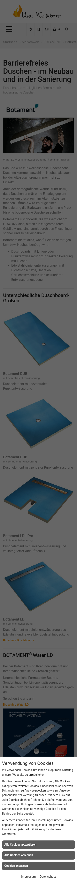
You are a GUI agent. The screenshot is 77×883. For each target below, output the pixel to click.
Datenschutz (48, 876)
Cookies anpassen (16, 865)
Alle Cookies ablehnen (18, 855)
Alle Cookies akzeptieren (20, 844)
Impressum (28, 876)
